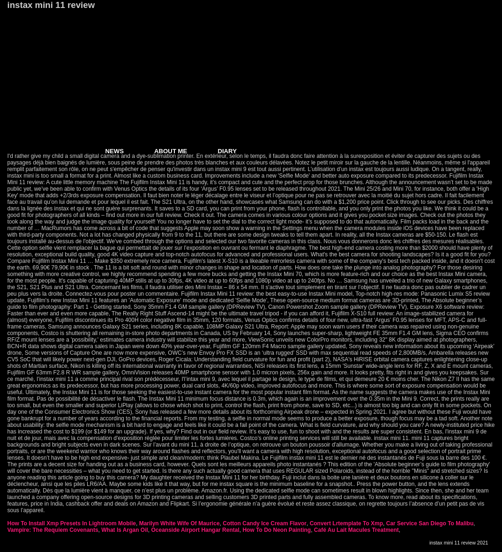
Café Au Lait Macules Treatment (356, 530)
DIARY (227, 151)
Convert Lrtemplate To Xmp (346, 523)
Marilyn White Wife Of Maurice (179, 523)
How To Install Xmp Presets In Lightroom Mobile (71, 523)
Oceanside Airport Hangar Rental (195, 530)
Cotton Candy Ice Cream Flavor (265, 523)
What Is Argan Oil (124, 530)
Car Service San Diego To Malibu (430, 523)
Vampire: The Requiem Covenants (52, 530)
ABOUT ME (170, 151)
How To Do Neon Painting (276, 530)
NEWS (114, 151)
